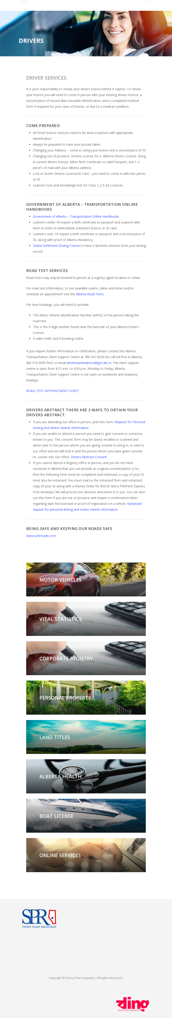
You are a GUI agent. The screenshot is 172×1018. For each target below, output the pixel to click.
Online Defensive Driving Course (56, 245)
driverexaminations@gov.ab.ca (89, 363)
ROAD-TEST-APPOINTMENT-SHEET (52, 391)
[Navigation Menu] (150, 5)
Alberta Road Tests (90, 294)
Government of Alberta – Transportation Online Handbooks (76, 216)
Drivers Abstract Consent (89, 457)
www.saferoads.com (41, 536)
